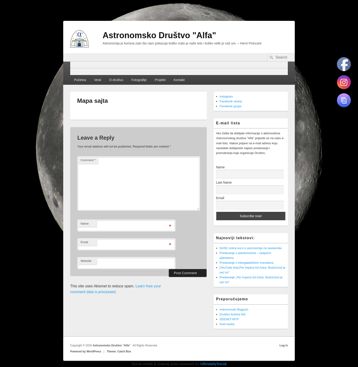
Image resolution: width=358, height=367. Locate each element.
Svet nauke (227, 324)
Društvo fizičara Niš (232, 314)
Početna (80, 80)
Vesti (97, 80)
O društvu (116, 80)
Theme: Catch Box (119, 351)
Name (85, 223)
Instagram (226, 96)
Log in (283, 345)
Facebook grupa (230, 106)
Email (84, 242)
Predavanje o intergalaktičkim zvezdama (246, 262)
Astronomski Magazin (234, 309)
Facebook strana (231, 101)
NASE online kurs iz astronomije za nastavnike (251, 248)
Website (86, 261)
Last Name (224, 182)
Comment (88, 160)
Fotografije (139, 80)
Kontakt (179, 80)
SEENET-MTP (229, 319)
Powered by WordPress (85, 351)
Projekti (160, 80)
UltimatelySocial (213, 364)
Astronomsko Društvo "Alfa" (159, 35)
